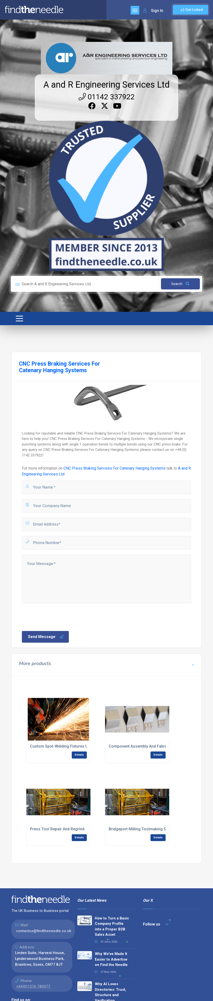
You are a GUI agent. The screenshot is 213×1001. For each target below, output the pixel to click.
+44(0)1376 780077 (33, 986)
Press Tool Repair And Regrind (57, 829)
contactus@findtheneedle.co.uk (43, 931)
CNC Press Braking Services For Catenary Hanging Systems (114, 468)
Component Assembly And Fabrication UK (146, 746)
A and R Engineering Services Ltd (106, 85)
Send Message (46, 636)
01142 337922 (107, 97)
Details (79, 754)
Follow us (155, 924)
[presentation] (58, 616)
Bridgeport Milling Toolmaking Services (144, 829)
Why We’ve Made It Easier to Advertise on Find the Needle (111, 959)
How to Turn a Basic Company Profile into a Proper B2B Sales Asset (112, 926)
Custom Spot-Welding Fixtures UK (60, 746)
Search (180, 284)
